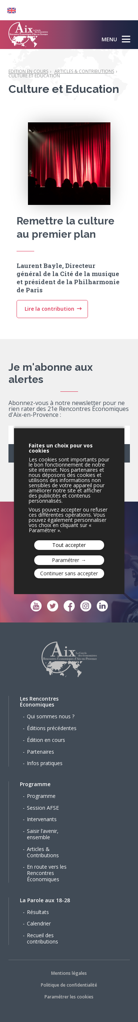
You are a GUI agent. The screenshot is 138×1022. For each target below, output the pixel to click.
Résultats (38, 911)
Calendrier (39, 923)
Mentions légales (69, 973)
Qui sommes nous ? (50, 716)
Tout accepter (69, 544)
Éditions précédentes (52, 728)
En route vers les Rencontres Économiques (47, 873)
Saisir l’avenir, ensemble (43, 834)
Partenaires (40, 751)
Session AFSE (43, 807)
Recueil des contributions (42, 938)
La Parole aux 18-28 (45, 900)
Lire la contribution (49, 316)
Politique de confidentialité (69, 985)
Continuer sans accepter (69, 573)
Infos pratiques (45, 763)
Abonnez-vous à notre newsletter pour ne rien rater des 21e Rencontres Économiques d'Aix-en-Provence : (68, 409)
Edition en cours (28, 71)
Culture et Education (34, 76)
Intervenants (42, 819)
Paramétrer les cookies (69, 997)
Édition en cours (46, 739)
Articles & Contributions (84, 71)
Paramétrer (65, 560)
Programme (35, 784)
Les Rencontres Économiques (39, 701)
